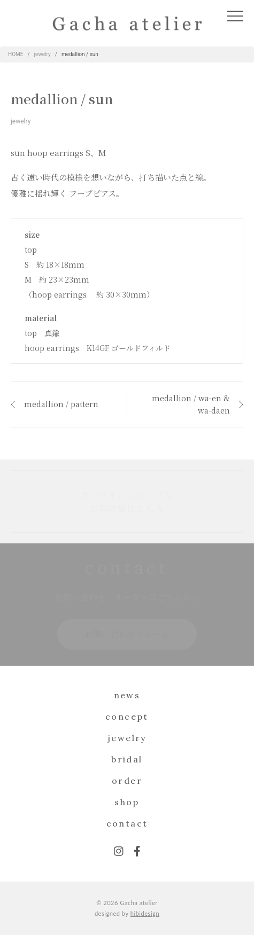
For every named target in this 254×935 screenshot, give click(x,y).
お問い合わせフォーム (127, 634)
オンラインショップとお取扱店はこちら (127, 501)
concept (127, 716)
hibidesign (144, 913)
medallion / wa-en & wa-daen (191, 404)
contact (127, 823)
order (127, 780)
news (127, 695)
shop (127, 802)
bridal (126, 759)
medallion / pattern (61, 404)
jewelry (20, 121)
